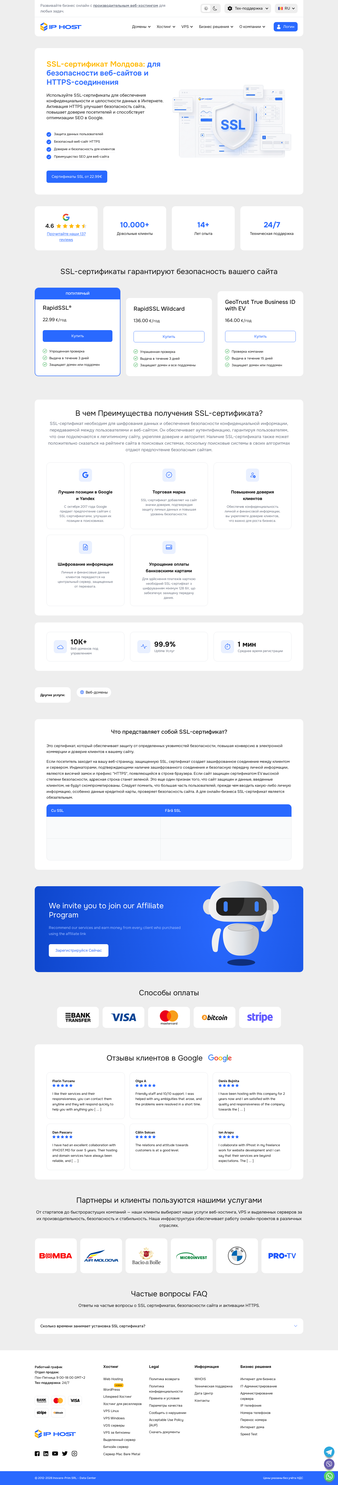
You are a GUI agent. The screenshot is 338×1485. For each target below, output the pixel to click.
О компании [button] (250, 26)
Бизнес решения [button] (214, 26)
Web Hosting (113, 1379)
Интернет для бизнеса (258, 1379)
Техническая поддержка (214, 1386)
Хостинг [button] (164, 26)
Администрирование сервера (256, 1396)
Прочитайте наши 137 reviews (66, 236)
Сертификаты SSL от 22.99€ (77, 176)
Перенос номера (253, 1420)
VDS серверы (114, 1425)
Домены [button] (139, 26)
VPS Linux (111, 1411)
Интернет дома (252, 1427)
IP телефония (250, 1405)
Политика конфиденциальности (166, 1388)
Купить (77, 335)
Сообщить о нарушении (167, 1413)
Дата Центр (204, 1393)
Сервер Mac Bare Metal (121, 1454)
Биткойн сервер (115, 1447)
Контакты (202, 1400)
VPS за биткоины (116, 1432)
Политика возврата (164, 1379)
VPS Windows (114, 1418)
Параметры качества (165, 1405)
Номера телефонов (255, 1413)
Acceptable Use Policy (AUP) (166, 1422)
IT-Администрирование (258, 1386)
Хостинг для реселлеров (122, 1404)
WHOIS (200, 1379)
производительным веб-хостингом (125, 5)
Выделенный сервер (119, 1440)
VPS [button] (185, 26)
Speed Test (248, 1434)
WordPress (111, 1389)
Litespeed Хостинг (117, 1396)
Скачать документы (164, 1432)
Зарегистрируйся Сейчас (78, 950)
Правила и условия (164, 1398)
